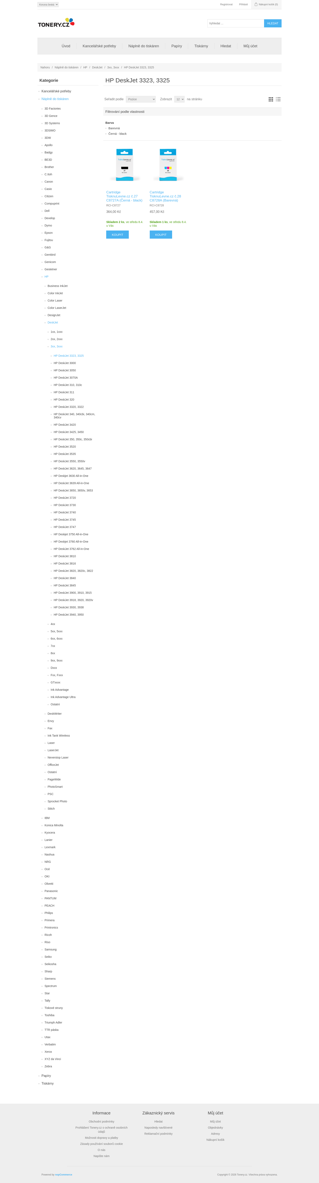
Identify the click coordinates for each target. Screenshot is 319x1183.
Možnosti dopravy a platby (101, 1137)
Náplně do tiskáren (143, 46)
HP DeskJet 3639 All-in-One (71, 483)
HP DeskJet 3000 (65, 363)
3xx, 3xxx (113, 67)
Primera (50, 920)
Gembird (50, 254)
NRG (48, 861)
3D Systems (52, 123)
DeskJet (97, 67)
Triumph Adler (53, 1022)
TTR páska (51, 1029)
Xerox (48, 1051)
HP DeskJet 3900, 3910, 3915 (73, 592)
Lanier (48, 839)
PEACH (49, 905)
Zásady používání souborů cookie (101, 1143)
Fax (50, 728)
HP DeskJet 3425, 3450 (69, 432)
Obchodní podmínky (101, 1121)
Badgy (49, 152)
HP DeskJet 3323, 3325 (69, 355)
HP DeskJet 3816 (65, 563)
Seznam (278, 99)
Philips (49, 913)
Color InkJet (55, 293)
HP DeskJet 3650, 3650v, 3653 (73, 490)
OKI (47, 876)
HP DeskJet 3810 (65, 556)
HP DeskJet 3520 (65, 446)
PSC (51, 794)
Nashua (49, 854)
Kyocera (50, 832)
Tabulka (270, 99)
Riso (47, 942)
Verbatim (50, 1044)
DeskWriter (55, 713)
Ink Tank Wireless (59, 735)
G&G (48, 247)
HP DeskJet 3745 (65, 519)
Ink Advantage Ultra (63, 697)
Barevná (114, 128)
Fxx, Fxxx (57, 675)
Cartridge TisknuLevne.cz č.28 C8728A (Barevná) (165, 196)
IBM (47, 818)
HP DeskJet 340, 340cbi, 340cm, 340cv (74, 416)
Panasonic (51, 891)
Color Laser (55, 300)
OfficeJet (53, 764)
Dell (47, 210)
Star (47, 993)
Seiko (48, 956)
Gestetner (51, 269)
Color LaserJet (57, 307)
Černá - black (117, 133)
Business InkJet (58, 286)
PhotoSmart (55, 786)
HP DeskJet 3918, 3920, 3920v (73, 600)
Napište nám (102, 1156)
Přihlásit (243, 4)
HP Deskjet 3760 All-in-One (71, 541)
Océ (47, 869)
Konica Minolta (54, 825)
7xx (53, 646)
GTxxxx (55, 682)
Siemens (50, 978)
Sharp (48, 971)
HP (85, 67)
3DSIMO (50, 130)
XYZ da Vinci (53, 1059)
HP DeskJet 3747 (65, 527)
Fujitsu (49, 240)
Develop (50, 218)
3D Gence (51, 115)
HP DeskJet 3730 (65, 505)
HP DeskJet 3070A (66, 377)
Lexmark (50, 847)
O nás (101, 1150)
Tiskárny (201, 46)
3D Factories (53, 108)
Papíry (176, 46)
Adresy (215, 1133)
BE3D (48, 159)
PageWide (54, 779)
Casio (48, 189)
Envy (51, 721)
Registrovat (226, 4)
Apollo (48, 145)
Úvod (66, 46)
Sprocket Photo (57, 801)
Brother (49, 167)
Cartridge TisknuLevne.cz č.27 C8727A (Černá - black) (124, 196)
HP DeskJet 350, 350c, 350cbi (73, 439)
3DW (48, 137)
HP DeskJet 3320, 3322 (69, 406)
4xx (53, 624)
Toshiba (49, 1015)
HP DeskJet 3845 (65, 585)
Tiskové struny (54, 1008)
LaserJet (53, 750)
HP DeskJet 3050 (65, 370)
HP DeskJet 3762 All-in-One (71, 549)
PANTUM (50, 898)
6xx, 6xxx (56, 638)
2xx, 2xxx (56, 339)
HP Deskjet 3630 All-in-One (71, 475)
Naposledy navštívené (158, 1127)
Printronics (51, 927)
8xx (53, 653)
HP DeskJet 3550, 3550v (69, 461)
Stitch (51, 808)
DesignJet (54, 315)
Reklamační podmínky (158, 1133)
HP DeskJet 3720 (65, 497)
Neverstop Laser (58, 757)
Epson (49, 232)
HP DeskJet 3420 (65, 424)
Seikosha (50, 964)
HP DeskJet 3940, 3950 (69, 614)
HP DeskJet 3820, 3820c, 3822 (73, 570)
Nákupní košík (215, 1139)
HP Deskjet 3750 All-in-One (71, 534)
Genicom (50, 262)
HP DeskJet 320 (64, 399)
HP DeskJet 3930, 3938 (69, 607)
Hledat (226, 46)
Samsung (51, 949)
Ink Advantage (60, 689)
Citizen (49, 196)
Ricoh (48, 934)
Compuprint (52, 203)
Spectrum (51, 986)
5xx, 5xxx (56, 631)
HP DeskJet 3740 (65, 512)
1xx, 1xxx (56, 331)
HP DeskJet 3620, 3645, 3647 (73, 468)
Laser (51, 742)
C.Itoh (48, 174)
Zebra (48, 1066)
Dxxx (54, 667)
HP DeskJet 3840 (65, 578)
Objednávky (215, 1127)
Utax (47, 1037)
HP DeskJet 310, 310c (68, 385)
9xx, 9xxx (56, 660)
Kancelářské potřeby (99, 46)
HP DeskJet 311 (64, 392)
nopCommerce (63, 1174)
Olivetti (49, 883)
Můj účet (250, 46)
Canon (49, 181)
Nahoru (45, 67)
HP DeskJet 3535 (65, 454)
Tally (47, 1000)
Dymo (48, 225)
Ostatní (55, 704)
